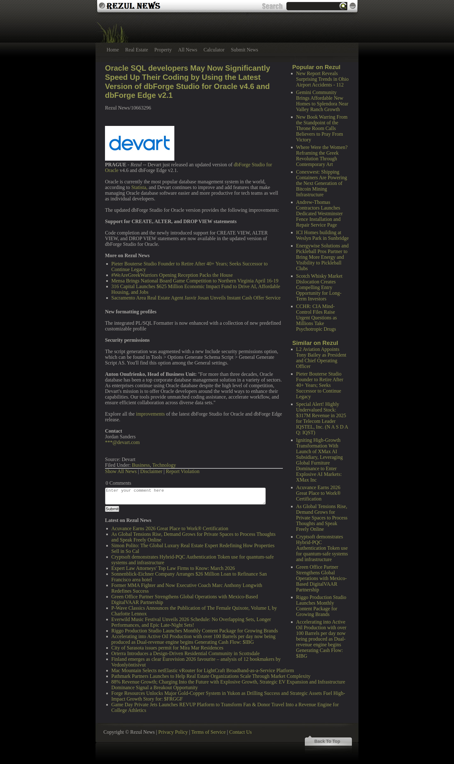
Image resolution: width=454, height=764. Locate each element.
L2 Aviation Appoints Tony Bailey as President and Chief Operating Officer (321, 357)
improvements (150, 414)
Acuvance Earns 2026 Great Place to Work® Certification (318, 493)
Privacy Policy (173, 732)
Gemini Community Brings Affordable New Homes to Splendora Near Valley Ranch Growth (322, 101)
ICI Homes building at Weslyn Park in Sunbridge (322, 235)
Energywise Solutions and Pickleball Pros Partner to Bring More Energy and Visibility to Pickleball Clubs (322, 257)
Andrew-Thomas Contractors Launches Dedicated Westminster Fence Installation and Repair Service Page (319, 213)
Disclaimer (151, 471)
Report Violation (183, 471)
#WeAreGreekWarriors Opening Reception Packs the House (172, 275)
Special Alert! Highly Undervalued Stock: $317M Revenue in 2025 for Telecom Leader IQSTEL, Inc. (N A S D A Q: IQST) (322, 418)
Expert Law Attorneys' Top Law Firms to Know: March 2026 (173, 568)
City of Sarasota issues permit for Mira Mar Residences (167, 647)
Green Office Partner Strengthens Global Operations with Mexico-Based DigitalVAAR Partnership (321, 578)
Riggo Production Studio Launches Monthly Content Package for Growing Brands (321, 606)
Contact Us (240, 732)
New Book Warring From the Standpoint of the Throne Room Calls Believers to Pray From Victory (321, 128)
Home (113, 49)
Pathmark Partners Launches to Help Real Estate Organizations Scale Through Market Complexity (211, 676)
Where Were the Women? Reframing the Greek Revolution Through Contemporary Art (321, 156)
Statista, (139, 187)
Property (163, 49)
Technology (164, 465)
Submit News (244, 49)
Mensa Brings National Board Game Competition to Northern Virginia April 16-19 (194, 280)
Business (141, 465)
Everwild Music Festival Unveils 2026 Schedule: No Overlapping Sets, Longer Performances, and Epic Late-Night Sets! (191, 622)
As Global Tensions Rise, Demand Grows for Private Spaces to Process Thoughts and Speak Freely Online (321, 518)
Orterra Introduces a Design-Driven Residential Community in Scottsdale (185, 653)
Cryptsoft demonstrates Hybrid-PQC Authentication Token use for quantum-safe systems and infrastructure (322, 548)
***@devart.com (122, 442)
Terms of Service (208, 732)
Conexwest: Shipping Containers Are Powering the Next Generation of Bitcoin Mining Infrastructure (321, 183)
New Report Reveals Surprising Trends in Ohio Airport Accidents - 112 (322, 79)
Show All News (121, 471)
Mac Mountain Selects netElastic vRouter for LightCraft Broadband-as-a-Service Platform (202, 670)
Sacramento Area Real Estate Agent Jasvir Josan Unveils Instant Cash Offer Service (196, 297)
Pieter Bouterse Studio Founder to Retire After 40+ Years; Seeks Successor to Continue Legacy (319, 385)
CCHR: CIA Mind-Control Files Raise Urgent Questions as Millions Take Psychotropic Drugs (316, 318)
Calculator (214, 49)
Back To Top (327, 741)
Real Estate (136, 49)
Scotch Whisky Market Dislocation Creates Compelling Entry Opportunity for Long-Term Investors (319, 287)
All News (187, 49)
